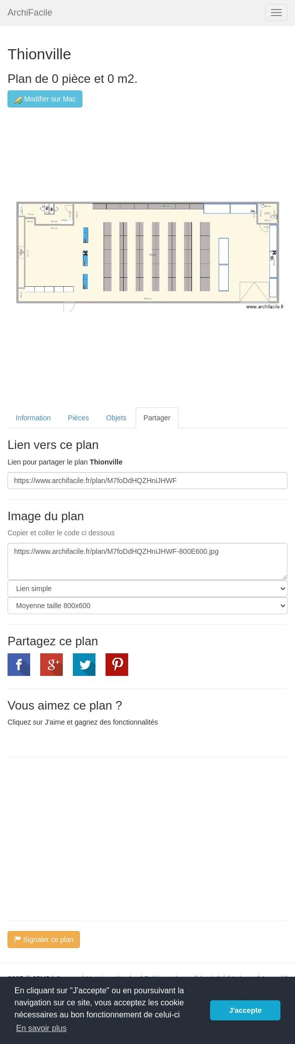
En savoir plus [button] (41, 1028)
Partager (157, 418)
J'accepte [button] (245, 1010)
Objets (116, 418)
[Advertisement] (92, 837)
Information (33, 418)
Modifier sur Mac (45, 99)
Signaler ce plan (43, 940)
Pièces (78, 418)
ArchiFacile (30, 13)
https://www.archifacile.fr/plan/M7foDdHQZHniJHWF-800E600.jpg (147, 561)
